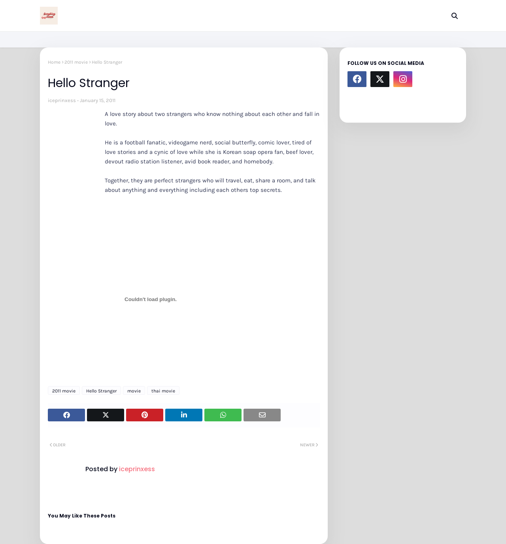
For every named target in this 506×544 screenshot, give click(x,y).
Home (54, 62)
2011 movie (76, 62)
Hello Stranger (101, 391)
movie (134, 391)
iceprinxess (62, 100)
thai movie (163, 391)
